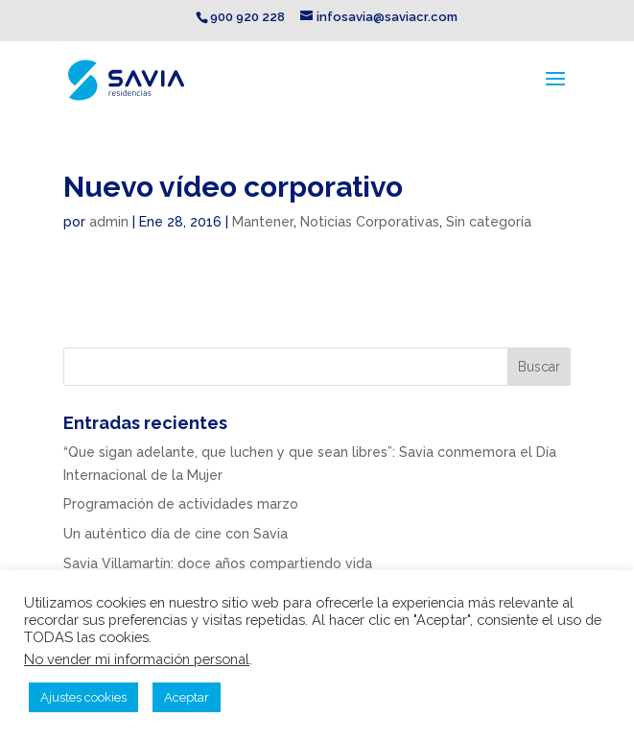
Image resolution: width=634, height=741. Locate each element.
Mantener (263, 221)
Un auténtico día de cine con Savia (175, 533)
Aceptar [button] (186, 697)
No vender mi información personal (136, 659)
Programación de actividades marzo (180, 504)
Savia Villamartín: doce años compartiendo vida (217, 563)
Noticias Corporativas (369, 221)
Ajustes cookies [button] (83, 697)
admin (109, 221)
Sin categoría (488, 221)
